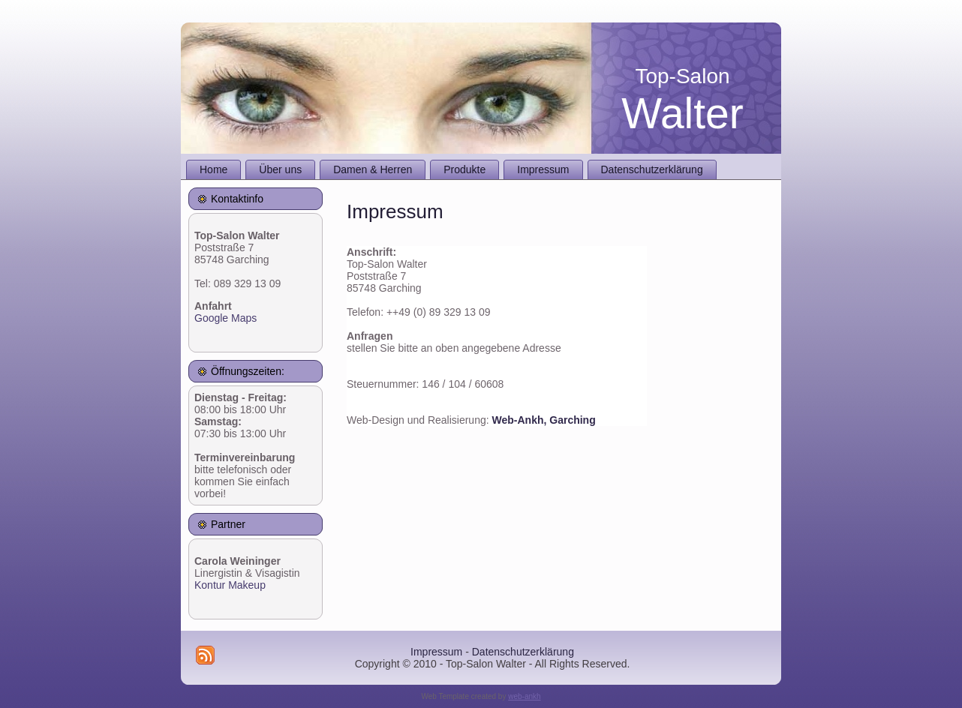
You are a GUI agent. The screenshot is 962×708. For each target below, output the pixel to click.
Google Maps (225, 318)
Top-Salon (682, 76)
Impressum (436, 652)
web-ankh (524, 696)
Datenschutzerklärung (523, 652)
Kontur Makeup (230, 585)
